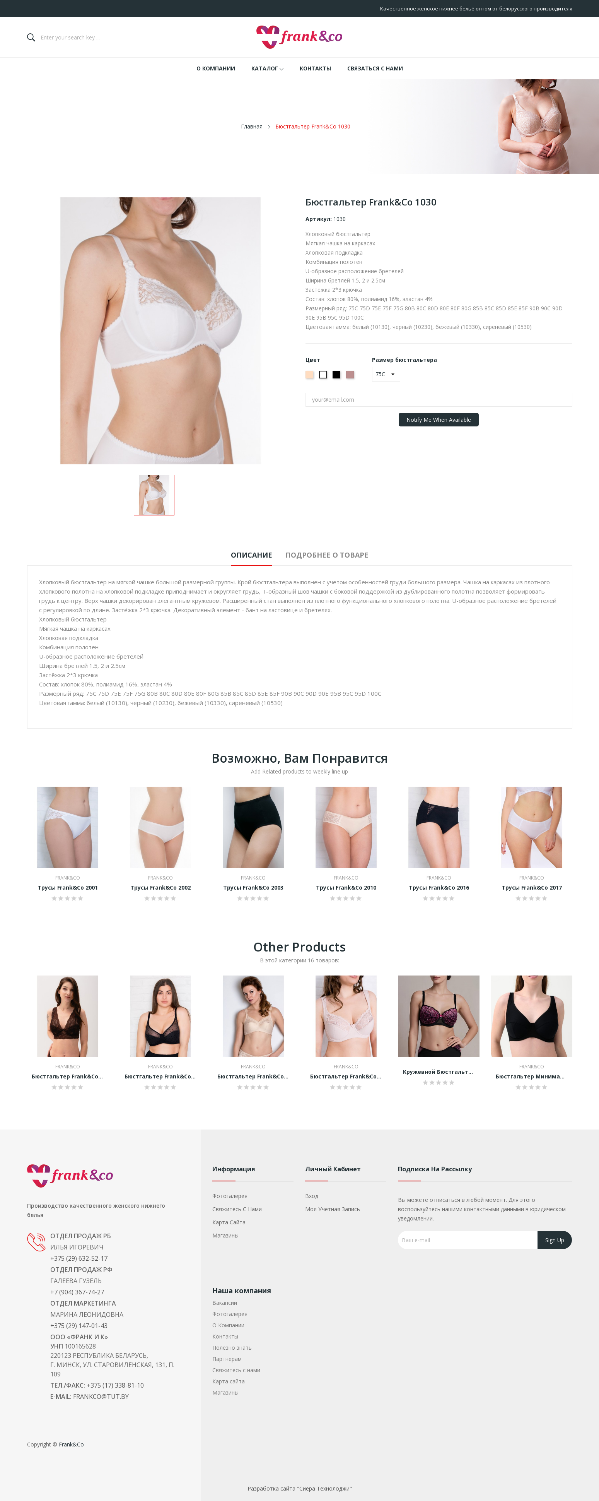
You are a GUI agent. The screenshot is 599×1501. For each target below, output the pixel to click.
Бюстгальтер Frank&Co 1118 (67, 1076)
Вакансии (224, 1302)
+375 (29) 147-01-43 (79, 1325)
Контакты (225, 1336)
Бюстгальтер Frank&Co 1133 (253, 1076)
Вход (311, 1196)
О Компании (228, 1325)
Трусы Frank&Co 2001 (68, 887)
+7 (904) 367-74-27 (77, 1292)
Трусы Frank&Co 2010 (346, 887)
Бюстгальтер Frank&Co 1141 (346, 1076)
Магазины (225, 1235)
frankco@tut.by (101, 1396)
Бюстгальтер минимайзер (532, 1076)
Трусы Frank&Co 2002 (160, 887)
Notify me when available (438, 419)
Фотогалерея (229, 1196)
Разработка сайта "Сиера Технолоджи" (299, 1488)
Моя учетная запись (332, 1209)
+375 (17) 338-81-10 (115, 1385)
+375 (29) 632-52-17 (79, 1258)
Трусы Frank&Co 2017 (532, 887)
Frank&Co (67, 878)
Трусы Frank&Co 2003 (253, 887)
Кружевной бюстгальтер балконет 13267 (439, 1071)
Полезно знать (232, 1347)
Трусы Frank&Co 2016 (439, 887)
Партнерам (227, 1358)
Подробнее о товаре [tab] (332, 555)
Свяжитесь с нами (237, 1209)
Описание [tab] (245, 555)
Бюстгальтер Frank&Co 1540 (160, 1076)
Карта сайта (229, 1222)
